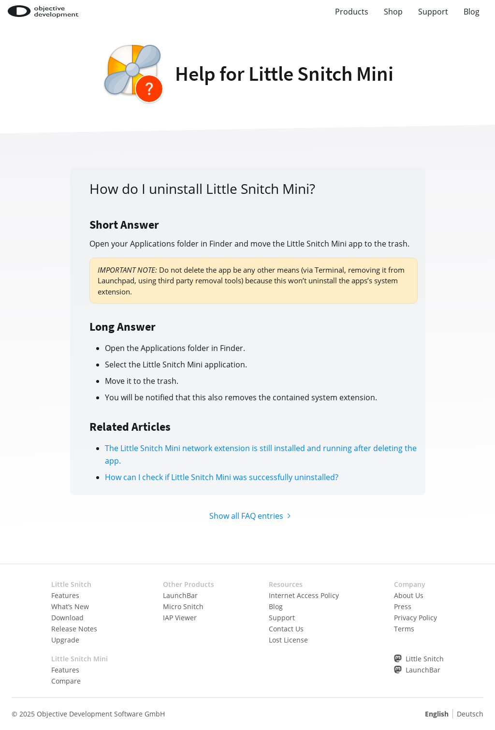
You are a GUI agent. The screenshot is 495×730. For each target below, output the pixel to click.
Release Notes (74, 628)
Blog (472, 11)
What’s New (70, 606)
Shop (393, 11)
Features (65, 595)
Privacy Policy (415, 617)
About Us (408, 595)
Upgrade (65, 639)
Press (402, 606)
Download (67, 617)
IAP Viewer (180, 617)
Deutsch (470, 713)
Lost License (288, 639)
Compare (66, 681)
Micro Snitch (183, 606)
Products (351, 11)
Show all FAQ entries (246, 516)
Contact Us (286, 628)
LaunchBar (180, 595)
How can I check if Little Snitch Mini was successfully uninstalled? (221, 477)
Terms (404, 628)
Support (433, 11)
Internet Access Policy (304, 595)
